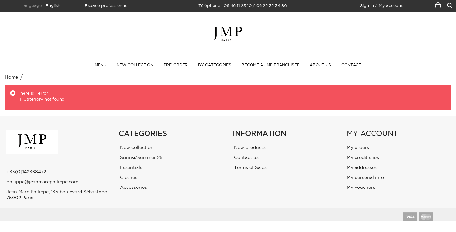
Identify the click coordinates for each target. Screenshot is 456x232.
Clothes (128, 177)
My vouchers (361, 187)
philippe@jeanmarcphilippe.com (42, 181)
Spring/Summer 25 (141, 157)
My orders (358, 147)
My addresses (362, 167)
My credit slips (363, 157)
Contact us (246, 157)
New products (249, 147)
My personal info (365, 177)
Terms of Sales (250, 167)
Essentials (130, 167)
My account (372, 133)
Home (11, 77)
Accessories (133, 187)
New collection (136, 147)
